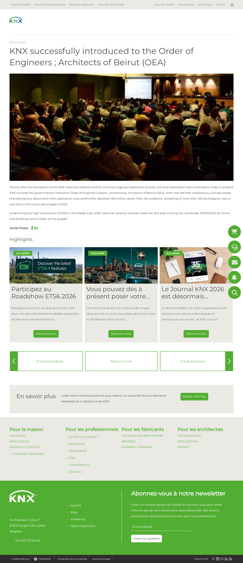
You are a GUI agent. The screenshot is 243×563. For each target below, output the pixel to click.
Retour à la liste (121, 361)
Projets (75, 472)
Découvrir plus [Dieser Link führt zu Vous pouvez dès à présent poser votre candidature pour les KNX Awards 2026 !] (121, 333)
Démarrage (78, 451)
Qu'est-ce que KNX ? (84, 437)
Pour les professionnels (49, 4)
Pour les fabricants (81, 4)
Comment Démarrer (137, 447)
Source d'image (101, 558)
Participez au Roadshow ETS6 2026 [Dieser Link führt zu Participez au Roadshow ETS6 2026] (43, 292)
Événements (186, 4)
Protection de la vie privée (72, 558)
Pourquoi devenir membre (142, 435)
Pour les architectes (111, 4)
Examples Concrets (24, 447)
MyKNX (220, 4)
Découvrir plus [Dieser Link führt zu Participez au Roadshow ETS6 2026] (46, 333)
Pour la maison (21, 4)
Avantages (17, 435)
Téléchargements (82, 526)
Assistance (205, 4)
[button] (32, 228)
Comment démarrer (28, 454)
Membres (129, 441)
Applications (19, 441)
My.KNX (75, 505)
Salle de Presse (164, 4)
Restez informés (194, 396)
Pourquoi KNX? (189, 435)
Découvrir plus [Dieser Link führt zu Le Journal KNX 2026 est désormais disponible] (196, 333)
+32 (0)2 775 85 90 (24, 540)
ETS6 (72, 458)
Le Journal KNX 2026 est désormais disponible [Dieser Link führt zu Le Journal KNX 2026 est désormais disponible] (193, 292)
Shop (74, 512)
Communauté (79, 465)
